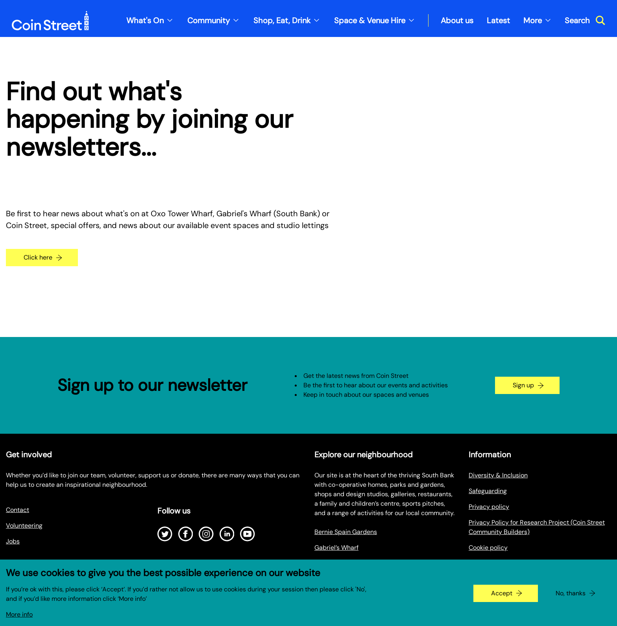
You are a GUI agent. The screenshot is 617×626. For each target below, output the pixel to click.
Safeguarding (488, 491)
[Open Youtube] (247, 534)
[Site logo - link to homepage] (50, 20)
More (532, 20)
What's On (145, 20)
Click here (38, 257)
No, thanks (571, 598)
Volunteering (24, 525)
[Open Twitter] (164, 534)
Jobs (13, 541)
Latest (498, 20)
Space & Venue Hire (369, 20)
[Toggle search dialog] (585, 20)
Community (208, 20)
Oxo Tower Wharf (339, 563)
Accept (501, 598)
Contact (17, 510)
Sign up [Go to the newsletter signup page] (523, 385)
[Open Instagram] (206, 534)
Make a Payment (492, 563)
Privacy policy (489, 507)
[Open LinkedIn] (227, 534)
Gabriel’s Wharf (336, 547)
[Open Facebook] (185, 534)
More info (19, 619)
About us (457, 20)
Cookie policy (488, 547)
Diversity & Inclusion (498, 475)
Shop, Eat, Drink (281, 20)
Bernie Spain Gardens (345, 532)
